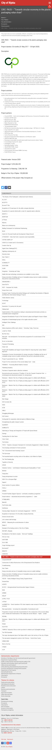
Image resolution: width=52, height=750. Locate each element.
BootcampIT (5, 548)
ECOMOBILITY (6, 263)
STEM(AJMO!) (6, 499)
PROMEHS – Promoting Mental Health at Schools (15, 364)
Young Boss (5, 473)
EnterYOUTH (5, 284)
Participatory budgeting (7, 710)
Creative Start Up (6, 245)
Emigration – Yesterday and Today (11, 271)
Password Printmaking (8, 344)
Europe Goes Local (7, 290)
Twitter (5, 743)
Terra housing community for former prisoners (14, 448)
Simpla (4, 624)
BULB (3, 231)
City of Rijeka (9, 746)
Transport (3, 691)
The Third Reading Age (8, 459)
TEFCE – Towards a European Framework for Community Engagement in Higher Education (25, 445)
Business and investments (8, 689)
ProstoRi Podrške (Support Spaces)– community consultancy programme (21, 493)
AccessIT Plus (6, 205)
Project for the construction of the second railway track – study (18, 362)
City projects (4, 675)
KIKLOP (4, 596)
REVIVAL (4, 616)
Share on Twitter (2, 187)
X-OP (3, 649)
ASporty (4, 222)
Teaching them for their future (10, 436)
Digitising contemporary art (9, 251)
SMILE (4, 410)
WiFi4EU (4, 471)
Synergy (4, 433)
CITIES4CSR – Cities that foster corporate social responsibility (18, 237)
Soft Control (5, 416)
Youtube (8, 743)
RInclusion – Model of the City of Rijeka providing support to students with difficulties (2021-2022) (26, 395)
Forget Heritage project (8, 545)
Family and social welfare (7, 682)
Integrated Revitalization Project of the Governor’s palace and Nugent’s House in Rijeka (24, 316)
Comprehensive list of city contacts (11, 724)
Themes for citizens (7, 680)
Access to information (7, 708)
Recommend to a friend (9, 187)
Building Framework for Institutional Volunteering (14, 228)
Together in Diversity (7, 462)
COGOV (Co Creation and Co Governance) (12, 242)
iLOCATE (4, 584)
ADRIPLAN (5, 217)
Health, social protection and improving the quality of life (15, 661)
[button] (50, 6)
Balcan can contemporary (8, 225)
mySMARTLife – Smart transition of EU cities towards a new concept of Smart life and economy (24, 605)
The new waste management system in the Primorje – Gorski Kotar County (21, 638)
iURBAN (4, 593)
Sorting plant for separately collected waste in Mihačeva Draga (18, 419)
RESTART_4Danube (7, 531)
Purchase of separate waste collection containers (15, 370)
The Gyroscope (6, 453)
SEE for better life (6, 402)
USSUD (4, 465)
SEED (3, 405)
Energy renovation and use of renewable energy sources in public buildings (21, 571)
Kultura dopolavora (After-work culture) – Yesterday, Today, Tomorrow (20, 328)
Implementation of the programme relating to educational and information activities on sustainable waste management (24, 312)
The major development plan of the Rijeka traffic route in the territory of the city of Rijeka (25, 635)
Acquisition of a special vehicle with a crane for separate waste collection (21, 211)
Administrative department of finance (11, 673)
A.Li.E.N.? (4, 199)
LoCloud (4, 601)
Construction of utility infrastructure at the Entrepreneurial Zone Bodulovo (21, 562)
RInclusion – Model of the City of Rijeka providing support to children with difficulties (24, 378)
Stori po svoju (5, 537)
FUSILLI (4, 488)
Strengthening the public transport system (13, 422)
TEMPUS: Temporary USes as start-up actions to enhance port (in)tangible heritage (23, 629)
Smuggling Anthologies (8, 413)
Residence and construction (8, 685)
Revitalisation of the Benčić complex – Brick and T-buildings (17, 534)
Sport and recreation (6, 692)
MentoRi (4, 502)
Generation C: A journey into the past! (11, 306)
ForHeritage (5, 300)
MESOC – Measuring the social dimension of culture (15, 522)
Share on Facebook (6, 187)
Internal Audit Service (6, 672)
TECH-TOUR (5, 439)
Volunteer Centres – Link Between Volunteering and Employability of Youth (21, 468)
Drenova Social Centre (8, 516)
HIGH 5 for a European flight (9, 479)
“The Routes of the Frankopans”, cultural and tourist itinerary (17, 197)
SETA (3, 407)
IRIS (3, 325)
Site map (3, 739)
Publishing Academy (7, 367)
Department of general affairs (9, 660)
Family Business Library (8, 297)
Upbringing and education (8, 684)
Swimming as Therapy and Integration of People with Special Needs (19, 430)
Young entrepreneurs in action (9, 476)
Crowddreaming (6, 565)
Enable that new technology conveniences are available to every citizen (20, 274)
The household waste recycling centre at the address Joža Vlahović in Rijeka (22, 456)
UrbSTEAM (5, 539)
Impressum (10, 739)
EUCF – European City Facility (9, 287)
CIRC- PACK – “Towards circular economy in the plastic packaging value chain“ (22, 557)
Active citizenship (5, 696)
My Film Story (5, 334)
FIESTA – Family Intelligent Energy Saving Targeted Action (17, 578)
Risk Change (5, 399)
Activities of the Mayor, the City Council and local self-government (18, 658)
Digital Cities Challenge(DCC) (9, 248)
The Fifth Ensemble (7, 632)
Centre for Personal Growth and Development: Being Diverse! (18, 234)
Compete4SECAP (6, 560)
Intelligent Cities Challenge (9, 322)
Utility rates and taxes (6, 694)
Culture (3, 687)
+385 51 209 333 (8, 720)
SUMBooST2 (5, 427)
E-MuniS (4, 647)
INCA (3, 590)
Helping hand (5, 309)
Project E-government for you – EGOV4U (12, 359)
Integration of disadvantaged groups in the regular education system (19, 319)
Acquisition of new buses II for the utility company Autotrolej (17, 514)
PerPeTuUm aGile (6, 505)
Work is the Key (6, 644)
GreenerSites (5, 581)
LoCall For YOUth (6, 331)
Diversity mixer (6, 254)
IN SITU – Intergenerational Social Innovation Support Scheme (18, 587)
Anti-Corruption (5, 706)
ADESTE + (4, 214)
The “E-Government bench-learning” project (13, 450)
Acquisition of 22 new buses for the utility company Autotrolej (18, 208)
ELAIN (3, 268)
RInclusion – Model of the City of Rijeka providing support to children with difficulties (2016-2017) (25, 386)
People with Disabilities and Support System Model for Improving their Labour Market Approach (24, 350)
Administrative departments (10, 656)
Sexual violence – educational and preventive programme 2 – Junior (19, 496)
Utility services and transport (8, 665)
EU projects (4, 677)
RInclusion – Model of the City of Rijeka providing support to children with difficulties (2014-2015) (25, 381)
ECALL (4, 260)
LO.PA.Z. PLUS (6, 598)
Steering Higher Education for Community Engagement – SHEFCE (19, 511)
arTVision (4, 220)
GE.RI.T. (4, 303)
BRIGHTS (4, 551)
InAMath (4, 491)
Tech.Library (5, 442)
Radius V (4, 525)
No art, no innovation (7, 341)
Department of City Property (8, 670)
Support (4, 482)
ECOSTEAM (5, 265)
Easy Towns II (5, 257)
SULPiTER (4, 627)
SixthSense (5, 508)
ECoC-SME (5, 542)
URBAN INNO (5, 641)
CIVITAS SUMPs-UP (7, 240)
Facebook (2, 743)
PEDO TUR (5, 347)
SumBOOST (5, 425)
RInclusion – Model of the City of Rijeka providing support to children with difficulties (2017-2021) (25, 620)
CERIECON (5, 554)
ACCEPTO (4, 202)
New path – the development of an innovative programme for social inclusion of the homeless (23, 337)
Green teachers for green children (11, 485)
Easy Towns (5, 568)
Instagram (10, 743)
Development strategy (7, 701)
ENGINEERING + (6, 281)
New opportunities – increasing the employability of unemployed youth (20, 609)
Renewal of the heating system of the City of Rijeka (15, 528)
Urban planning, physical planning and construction (14, 666)
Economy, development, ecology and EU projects (13, 668)
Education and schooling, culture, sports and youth (14, 663)
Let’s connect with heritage (9, 519)
